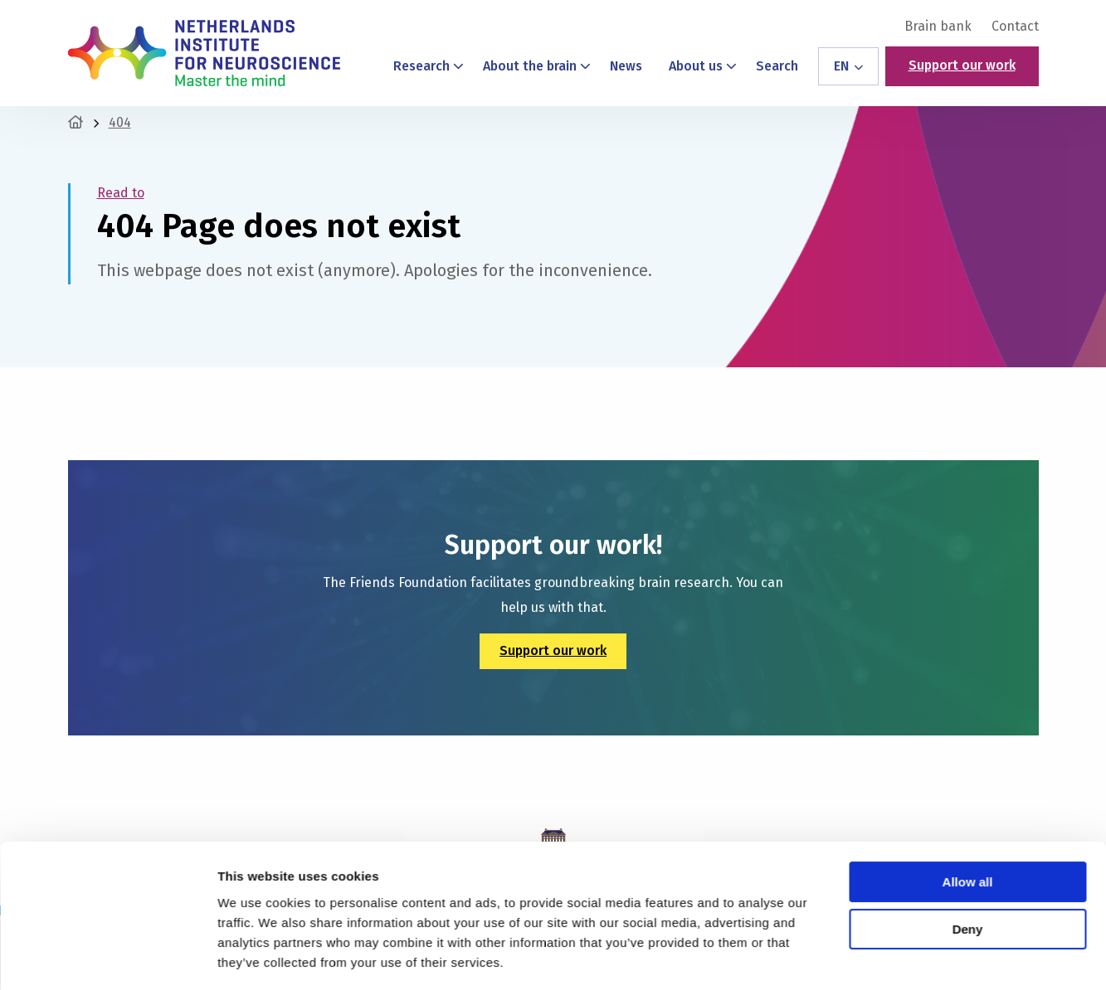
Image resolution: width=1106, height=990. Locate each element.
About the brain (537, 66)
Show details (256, 957)
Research (429, 66)
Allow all (968, 832)
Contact (1015, 26)
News (626, 66)
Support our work (962, 65)
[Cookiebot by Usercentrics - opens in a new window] (107, 957)
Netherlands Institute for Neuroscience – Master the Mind (204, 53)
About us (703, 66)
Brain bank (938, 26)
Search (777, 66)
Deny (968, 878)
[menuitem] (938, 26)
